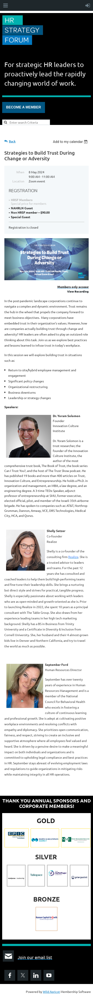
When (20, 172)
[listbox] (71, 141)
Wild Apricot (51, 992)
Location (18, 181)
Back (12, 141)
